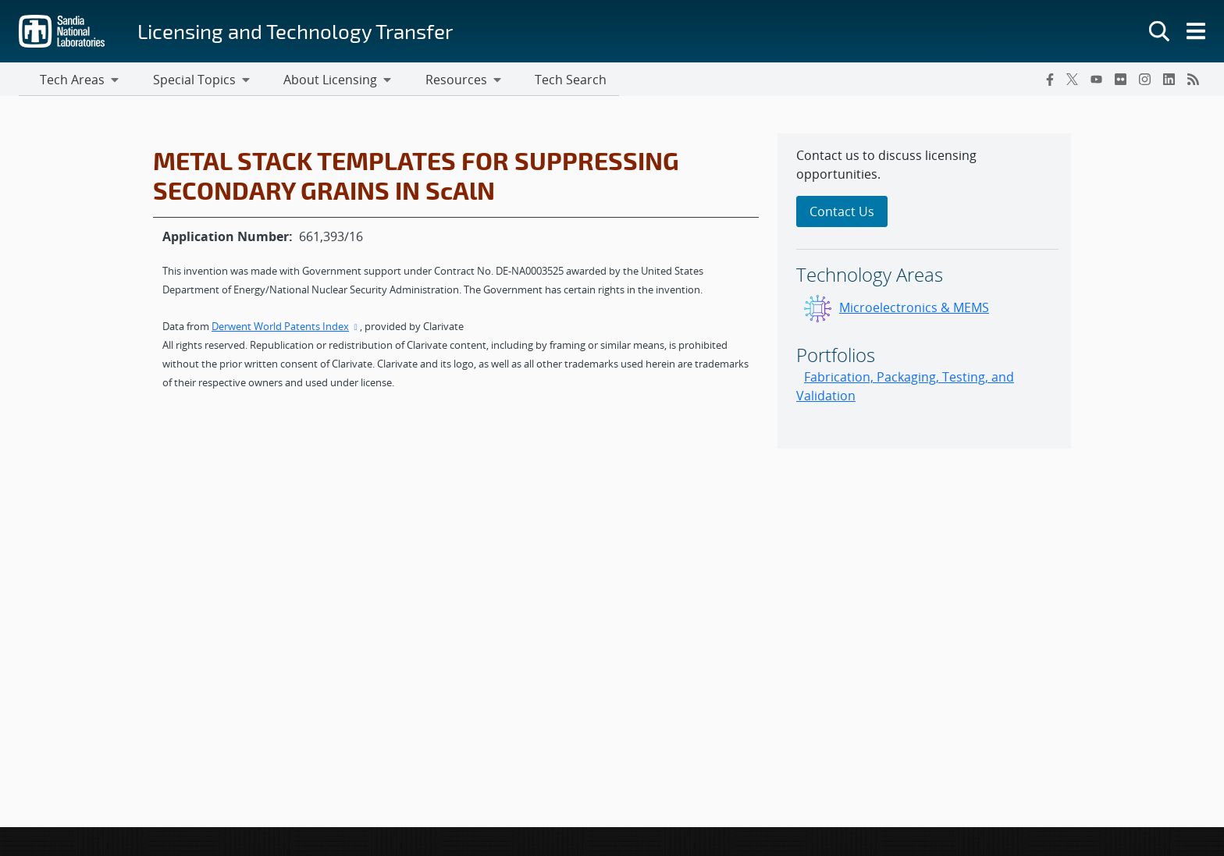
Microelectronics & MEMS (914, 309)
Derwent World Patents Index (286, 328)
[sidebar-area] (924, 293)
